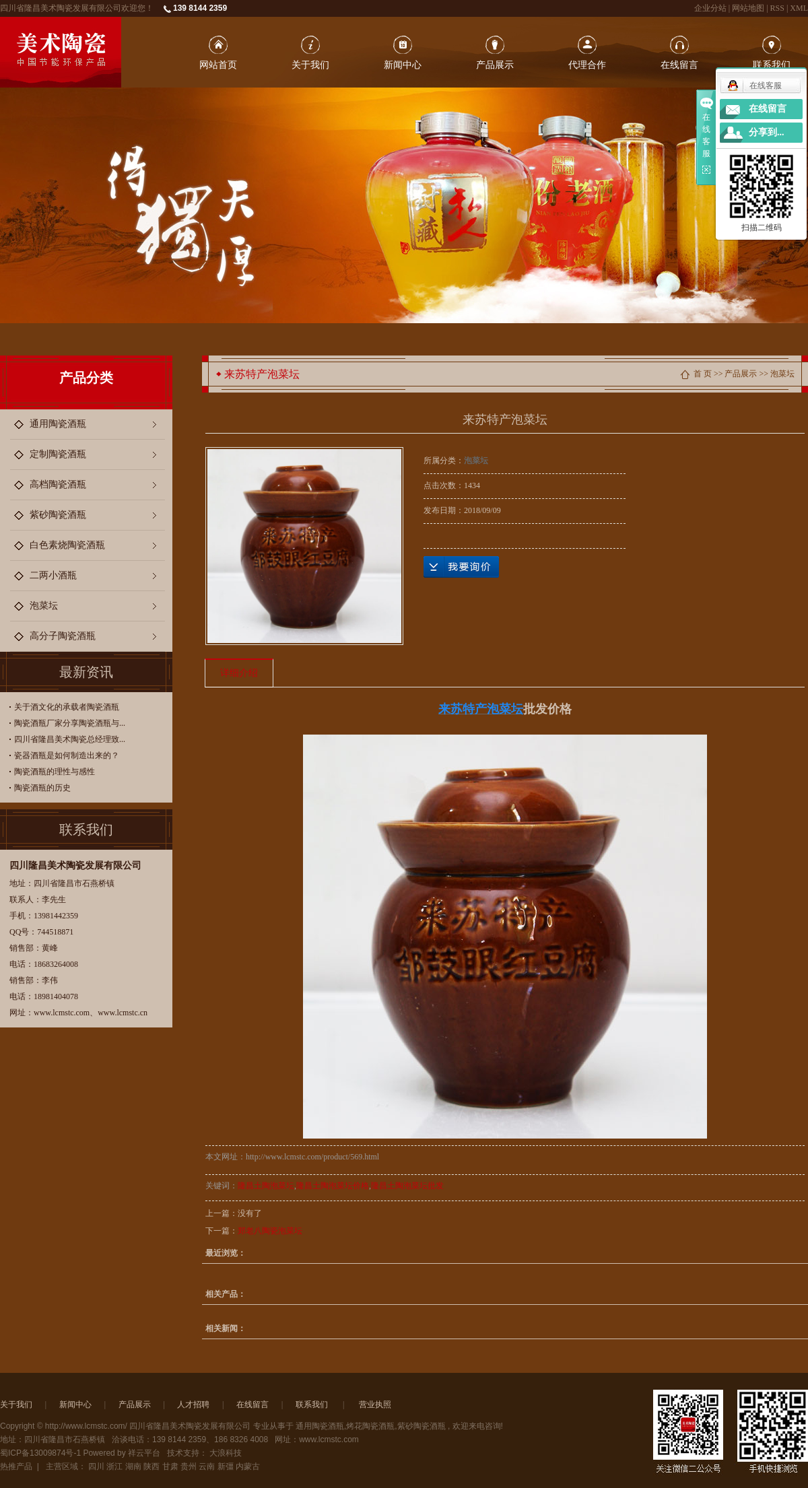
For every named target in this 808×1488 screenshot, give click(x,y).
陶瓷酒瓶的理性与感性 (54, 771)
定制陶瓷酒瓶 (58, 454)
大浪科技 (225, 1453)
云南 (207, 1466)
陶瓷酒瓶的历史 (42, 787)
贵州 (188, 1466)
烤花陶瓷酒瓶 (370, 1426)
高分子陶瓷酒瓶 (63, 636)
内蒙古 (248, 1466)
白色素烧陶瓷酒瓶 (67, 545)
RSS (777, 8)
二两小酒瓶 (53, 575)
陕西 (151, 1466)
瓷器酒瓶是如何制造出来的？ (66, 755)
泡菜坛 (44, 606)
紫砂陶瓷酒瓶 (58, 515)
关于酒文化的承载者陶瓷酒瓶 (66, 707)
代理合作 (587, 64)
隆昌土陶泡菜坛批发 (407, 1185)
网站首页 (218, 64)
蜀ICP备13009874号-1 (40, 1453)
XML (799, 8)
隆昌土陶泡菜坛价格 (332, 1185)
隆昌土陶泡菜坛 (266, 1185)
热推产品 (16, 1466)
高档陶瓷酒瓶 (58, 484)
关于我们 (310, 64)
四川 (96, 1466)
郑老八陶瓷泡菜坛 (270, 1231)
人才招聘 (193, 1404)
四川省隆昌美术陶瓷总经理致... (69, 739)
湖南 (133, 1466)
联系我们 (771, 64)
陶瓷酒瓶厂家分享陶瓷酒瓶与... (69, 723)
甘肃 (170, 1466)
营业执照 (375, 1404)
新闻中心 (403, 64)
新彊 (225, 1466)
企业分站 (710, 8)
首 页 (703, 373)
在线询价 (461, 567)
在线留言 (679, 64)
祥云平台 (144, 1453)
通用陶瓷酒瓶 (58, 424)
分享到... (766, 132)
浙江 (114, 1466)
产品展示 (495, 64)
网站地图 (749, 8)
